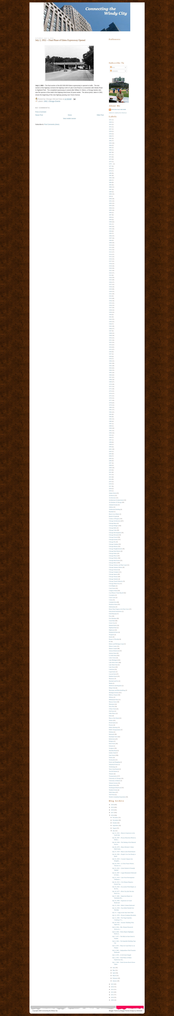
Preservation (112, 722)
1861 (110, 138)
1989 (110, 426)
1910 (110, 245)
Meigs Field (112, 688)
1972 (110, 388)
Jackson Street (113, 653)
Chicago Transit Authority (116, 581)
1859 (110, 133)
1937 (110, 307)
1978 (110, 402)
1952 (45, 101)
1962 (110, 365)
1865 (110, 147)
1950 (110, 338)
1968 (110, 379)
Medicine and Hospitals (115, 685)
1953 (110, 344)
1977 (110, 400)
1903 (110, 228)
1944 (110, 324)
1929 (110, 289)
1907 (110, 238)
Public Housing (113, 727)
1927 (110, 284)
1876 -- (111, 164)
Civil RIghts (112, 586)
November (115, 820)
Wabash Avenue (113, 783)
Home (70, 115)
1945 (110, 326)
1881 (110, 175)
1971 (110, 386)
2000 (110, 446)
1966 (110, 375)
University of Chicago (115, 778)
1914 (110, 254)
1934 (110, 300)
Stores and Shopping (114, 762)
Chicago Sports (113, 574)
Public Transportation (114, 729)
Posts (112, 67)
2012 (110, 474)
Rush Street (112, 743)
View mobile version (69, 118)
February (115, 978)
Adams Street (112, 493)
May (114, 970)
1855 (110, 126)
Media (110, 683)
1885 (110, 184)
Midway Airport (113, 695)
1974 (110, 393)
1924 (110, 277)
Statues (111, 757)
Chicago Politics (113, 558)
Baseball (111, 511)
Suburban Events (113, 764)
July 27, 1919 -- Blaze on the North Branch (123, 851)
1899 (110, 219)
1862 (110, 140)
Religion (111, 741)
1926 (110, 282)
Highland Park (113, 627)
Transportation (113, 776)
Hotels (110, 637)
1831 (110, 119)
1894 (110, 208)
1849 (110, 122)
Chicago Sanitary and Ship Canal (118, 565)
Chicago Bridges (113, 525)
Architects (111, 495)
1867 (110, 152)
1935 (110, 303)
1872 (110, 157)
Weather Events (113, 790)
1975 (110, 395)
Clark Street (112, 588)
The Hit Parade (113, 771)
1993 (110, 435)
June (114, 967)
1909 (110, 242)
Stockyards (112, 759)
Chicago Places (113, 555)
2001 (110, 449)
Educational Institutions (115, 611)
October (115, 822)
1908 (110, 240)
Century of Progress (114, 518)
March (114, 975)
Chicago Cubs (112, 530)
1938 (110, 310)
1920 (110, 268)
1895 (110, 210)
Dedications (112, 607)
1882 (110, 177)
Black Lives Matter (114, 514)
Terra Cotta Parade (114, 769)
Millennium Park (113, 699)
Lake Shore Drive (113, 662)
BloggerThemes (125, 1010)
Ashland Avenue (113, 504)
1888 (110, 191)
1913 (110, 252)
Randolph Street (113, 736)
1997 (110, 440)
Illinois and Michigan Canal (116, 644)
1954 (110, 347)
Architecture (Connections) (116, 500)
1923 (110, 275)
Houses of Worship (114, 639)
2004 (110, 456)
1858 (110, 131)
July (114, 830)
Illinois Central (113, 648)
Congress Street (113, 590)
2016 (110, 484)
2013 (110, 477)
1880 (110, 173)
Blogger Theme (113, 1010)
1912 (110, 249)
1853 (110, 124)
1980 (110, 407)
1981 (110, 409)
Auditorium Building (114, 509)
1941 (110, 317)
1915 (110, 256)
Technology (112, 766)
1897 (110, 215)
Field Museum (113, 613)
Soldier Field (112, 753)
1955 (110, 349)
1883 (110, 180)
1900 (110, 221)
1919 (110, 266)
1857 (110, 129)
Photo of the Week (114, 718)
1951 (110, 340)
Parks (110, 715)
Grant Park (112, 620)
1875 (110, 161)
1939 (110, 312)
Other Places (112, 713)
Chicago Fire (112, 542)
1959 (110, 358)
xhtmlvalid (139, 1010)
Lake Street (112, 667)
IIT (110, 641)
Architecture (112, 497)
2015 (110, 481)
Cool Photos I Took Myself (116, 593)
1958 (110, 356)
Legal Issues (112, 671)
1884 (110, 182)
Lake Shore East (113, 664)
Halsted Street (112, 625)
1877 (110, 166)
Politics (111, 720)
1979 (110, 405)
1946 (110, 328)
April (114, 973)
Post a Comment (40, 112)
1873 (110, 159)
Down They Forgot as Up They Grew (119, 609)
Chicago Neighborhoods (115, 548)
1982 (110, 412)
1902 (110, 226)
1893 (110, 205)
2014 (110, 479)
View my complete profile (118, 112)
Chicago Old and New (118, 109)
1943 (110, 321)
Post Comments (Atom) (51, 124)
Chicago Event (113, 537)
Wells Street (112, 792)
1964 (110, 370)
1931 (110, 293)
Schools (111, 746)
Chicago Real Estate (114, 560)
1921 (110, 270)
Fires (110, 616)
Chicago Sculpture (114, 572)
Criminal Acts (112, 602)
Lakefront (111, 669)
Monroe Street (113, 702)
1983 (110, 414)
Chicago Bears (113, 523)
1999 (110, 444)
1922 (110, 273)
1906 (110, 235)
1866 (110, 150)
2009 (110, 467)
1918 (110, 263)
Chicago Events (54, 101)
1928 (110, 286)
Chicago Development (115, 532)
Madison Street (113, 676)
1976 (110, 398)
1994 (110, 437)
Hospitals (111, 634)
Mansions (111, 678)
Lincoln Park (112, 674)
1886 (110, 187)
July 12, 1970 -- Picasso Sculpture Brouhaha (124, 915)
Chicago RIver (113, 562)
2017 (110, 486)
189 (110, 196)
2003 (110, 453)
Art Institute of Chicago (115, 502)
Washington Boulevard (115, 787)
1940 (110, 314)
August (114, 828)
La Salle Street (113, 655)
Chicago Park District (114, 551)
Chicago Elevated (113, 535)
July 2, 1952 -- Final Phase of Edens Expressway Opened (60, 40)
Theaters (111, 773)
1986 (110, 421)
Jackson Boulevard (114, 650)
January (115, 981)
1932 (110, 296)
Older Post (100, 115)
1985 (110, 419)
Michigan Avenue (113, 692)
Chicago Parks (113, 553)
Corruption (112, 595)
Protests (111, 725)
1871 (110, 154)
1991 (110, 430)
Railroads (111, 734)
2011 (110, 472)
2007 (110, 463)
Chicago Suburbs (113, 579)
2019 (110, 490)
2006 (110, 460)
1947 (110, 331)
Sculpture (111, 748)
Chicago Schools (113, 569)
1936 (110, 305)
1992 (110, 433)
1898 (110, 217)
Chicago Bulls (113, 528)
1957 (110, 354)
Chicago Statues (113, 576)
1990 (110, 428)
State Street (112, 755)
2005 (110, 458)
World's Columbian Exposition (117, 797)
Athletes (111, 507)
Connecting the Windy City (50, 1010)
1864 (110, 145)
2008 (110, 465)
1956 (110, 351)
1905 (110, 233)
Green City (112, 623)
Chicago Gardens (113, 544)
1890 (110, 198)
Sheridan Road (113, 750)
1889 (110, 194)
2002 (110, 451)
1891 (110, 201)
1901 (110, 224)
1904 (110, 231)
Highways (111, 630)
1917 (110, 261)
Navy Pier (111, 706)
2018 (110, 488)
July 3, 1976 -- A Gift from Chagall (121, 955)
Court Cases (112, 597)
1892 (110, 203)
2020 (112, 804)
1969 (110, 381)
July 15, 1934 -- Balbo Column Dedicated (123, 905)
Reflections (112, 739)
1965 (110, 372)
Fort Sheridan (112, 618)
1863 (110, 143)
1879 (110, 171)
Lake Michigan (113, 660)
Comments (114, 71)
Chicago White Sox (114, 583)
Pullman (111, 732)
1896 (110, 212)
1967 (110, 377)
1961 (110, 363)
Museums (111, 704)
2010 (110, 470)
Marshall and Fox (113, 681)
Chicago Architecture (114, 521)
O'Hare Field (112, 709)
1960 (110, 361)
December (115, 817)
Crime (110, 600)
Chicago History (113, 546)
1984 (110, 416)
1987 (110, 423)
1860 (110, 136)
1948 (110, 333)
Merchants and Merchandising (117, 690)
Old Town (111, 711)
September (115, 825)
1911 (110, 247)
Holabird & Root (113, 632)
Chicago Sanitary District (116, 567)
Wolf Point (112, 794)
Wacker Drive (112, 785)
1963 (110, 368)
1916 (110, 259)
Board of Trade (113, 516)
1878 (110, 168)
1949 (110, 335)
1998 (110, 442)
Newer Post (39, 115)
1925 (110, 279)
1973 (110, 391)
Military (111, 697)
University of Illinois (114, 780)
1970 (110, 384)
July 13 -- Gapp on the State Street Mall (122, 912)
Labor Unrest (112, 657)
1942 (110, 319)
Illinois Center (113, 646)
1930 (110, 291)
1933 (110, 298)
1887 (110, 189)
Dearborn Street (113, 604)
